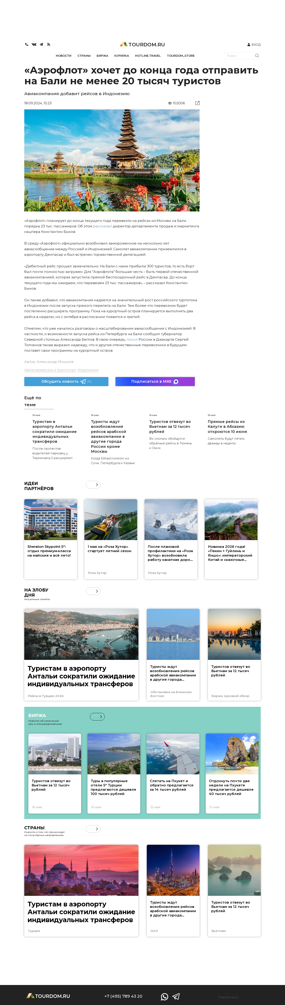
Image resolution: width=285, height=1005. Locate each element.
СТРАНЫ (84, 56)
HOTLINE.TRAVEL (148, 56)
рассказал (102, 226)
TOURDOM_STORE (181, 56)
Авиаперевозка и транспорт (50, 370)
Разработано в (228, 997)
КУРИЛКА (121, 56)
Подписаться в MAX (155, 382)
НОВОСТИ (63, 56)
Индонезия (88, 370)
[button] (96, 484)
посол (132, 339)
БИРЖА (102, 56)
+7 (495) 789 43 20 (123, 996)
